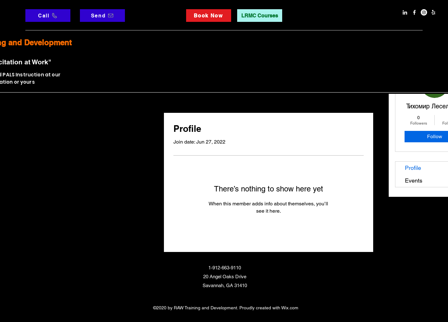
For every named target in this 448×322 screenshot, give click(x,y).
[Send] (102, 15)
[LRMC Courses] (259, 15)
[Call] (47, 15)
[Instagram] (424, 12)
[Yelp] (433, 12)
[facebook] (414, 12)
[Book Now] (208, 15)
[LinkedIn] (405, 12)
